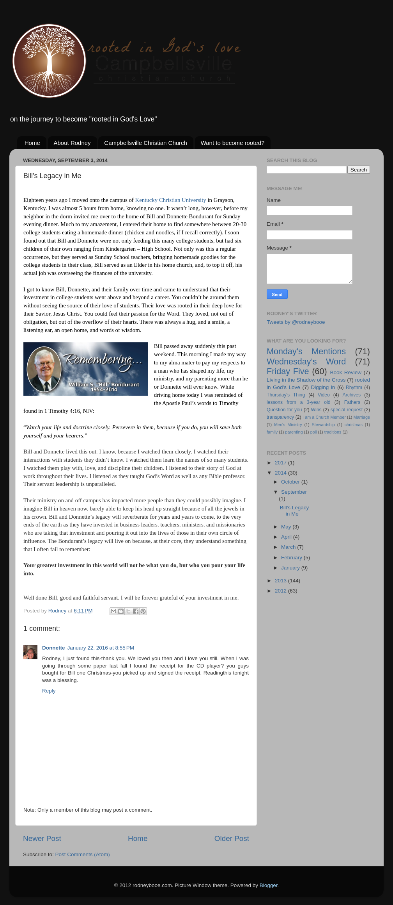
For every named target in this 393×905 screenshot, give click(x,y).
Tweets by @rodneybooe (296, 322)
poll (313, 432)
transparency (280, 417)
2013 (281, 581)
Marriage (361, 417)
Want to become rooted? (233, 142)
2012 (281, 591)
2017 (281, 463)
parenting (294, 432)
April (287, 537)
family (272, 432)
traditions (333, 432)
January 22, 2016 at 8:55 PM (101, 648)
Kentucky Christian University (170, 200)
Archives (352, 395)
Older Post (231, 838)
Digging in (323, 387)
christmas (354, 424)
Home (32, 142)
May (286, 527)
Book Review (345, 372)
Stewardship (323, 424)
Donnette (53, 648)
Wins (316, 409)
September (294, 492)
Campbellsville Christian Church (145, 142)
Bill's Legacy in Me (294, 511)
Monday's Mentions (306, 351)
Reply (49, 691)
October (291, 482)
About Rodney (72, 142)
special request (347, 409)
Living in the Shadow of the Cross (306, 380)
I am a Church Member (324, 417)
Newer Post (42, 838)
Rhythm (354, 387)
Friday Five (288, 371)
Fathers (352, 402)
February (292, 557)
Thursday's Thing (286, 395)
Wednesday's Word (306, 361)
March (289, 547)
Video (324, 395)
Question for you (284, 409)
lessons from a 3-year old (299, 402)
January (291, 568)
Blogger (269, 885)
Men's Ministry (288, 424)
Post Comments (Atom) (82, 854)
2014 (281, 473)
